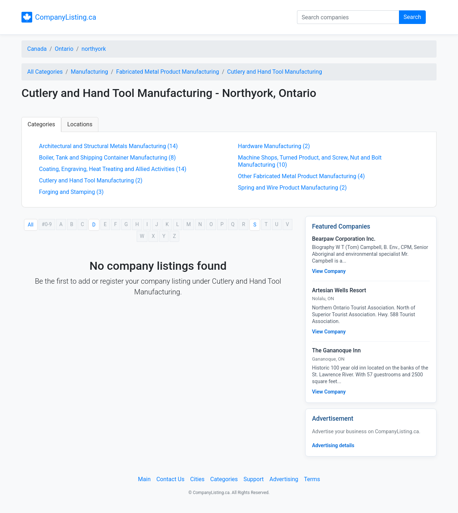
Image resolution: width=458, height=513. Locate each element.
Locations (79, 124)
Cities (197, 479)
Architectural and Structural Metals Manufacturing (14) (108, 146)
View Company (329, 271)
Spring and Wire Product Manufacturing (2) (292, 187)
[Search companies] (348, 17)
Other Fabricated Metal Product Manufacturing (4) (301, 176)
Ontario (64, 48)
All (31, 225)
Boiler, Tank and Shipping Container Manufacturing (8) (107, 157)
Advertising (283, 479)
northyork (94, 48)
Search (412, 17)
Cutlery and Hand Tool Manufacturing (274, 71)
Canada (37, 48)
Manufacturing (89, 71)
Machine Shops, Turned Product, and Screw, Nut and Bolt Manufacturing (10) (309, 161)
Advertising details (333, 445)
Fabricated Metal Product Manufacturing (167, 71)
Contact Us (170, 479)
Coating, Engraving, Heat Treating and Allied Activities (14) (112, 169)
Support (254, 479)
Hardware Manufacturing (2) (274, 146)
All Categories (45, 71)
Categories (41, 124)
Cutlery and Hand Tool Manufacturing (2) (90, 180)
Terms (312, 479)
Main (144, 479)
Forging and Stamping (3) (71, 192)
